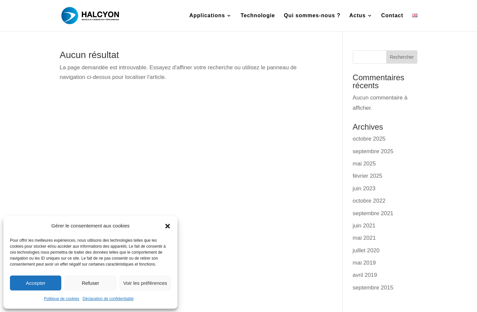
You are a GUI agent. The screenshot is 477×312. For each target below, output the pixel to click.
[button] (167, 226)
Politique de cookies (62, 298)
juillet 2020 (366, 250)
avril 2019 (365, 275)
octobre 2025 (369, 139)
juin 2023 (364, 188)
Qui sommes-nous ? (312, 15)
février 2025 (368, 176)
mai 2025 (364, 163)
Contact (392, 15)
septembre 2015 (373, 287)
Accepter (35, 283)
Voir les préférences (145, 283)
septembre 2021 (373, 213)
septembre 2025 (373, 151)
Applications (207, 15)
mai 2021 (364, 238)
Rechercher (402, 57)
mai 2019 (364, 263)
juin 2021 (364, 225)
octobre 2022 (369, 201)
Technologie (257, 15)
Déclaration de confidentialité (107, 298)
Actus (357, 15)
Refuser (90, 283)
